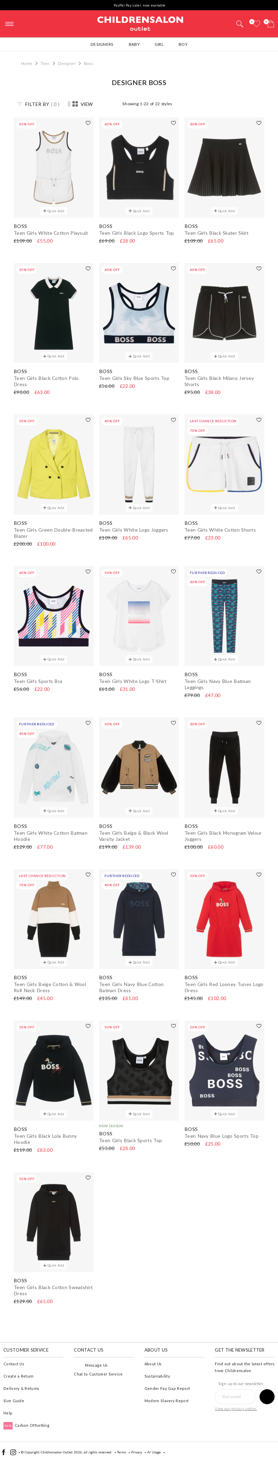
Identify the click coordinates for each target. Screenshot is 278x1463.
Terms (121, 1452)
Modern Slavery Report (166, 1400)
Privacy (136, 1452)
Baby (134, 44)
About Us (153, 1364)
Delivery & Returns (21, 1388)
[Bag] (271, 23)
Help (7, 1413)
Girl (159, 44)
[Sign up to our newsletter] (267, 1396)
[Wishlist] (256, 23)
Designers (102, 44)
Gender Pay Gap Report (167, 1388)
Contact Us (13, 1364)
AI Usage (154, 1452)
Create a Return (18, 1376)
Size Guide (13, 1400)
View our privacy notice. (236, 1408)
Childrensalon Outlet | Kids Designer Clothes (140, 22)
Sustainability (157, 1376)
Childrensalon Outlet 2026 (61, 1452)
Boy (183, 44)
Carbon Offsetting (26, 1425)
